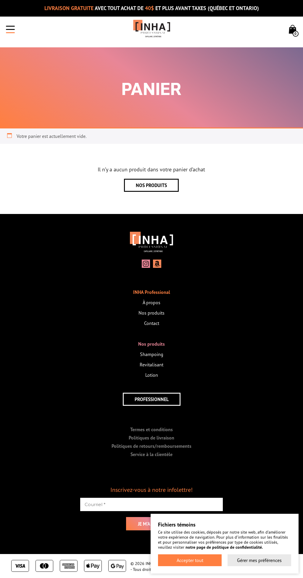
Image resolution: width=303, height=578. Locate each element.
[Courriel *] (151, 504)
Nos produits (151, 313)
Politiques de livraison (151, 438)
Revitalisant (151, 365)
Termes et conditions (151, 429)
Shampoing (151, 354)
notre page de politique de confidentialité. (224, 547)
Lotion (151, 375)
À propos (151, 302)
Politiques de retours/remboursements (151, 446)
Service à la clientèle (151, 454)
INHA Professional (151, 292)
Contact (151, 323)
